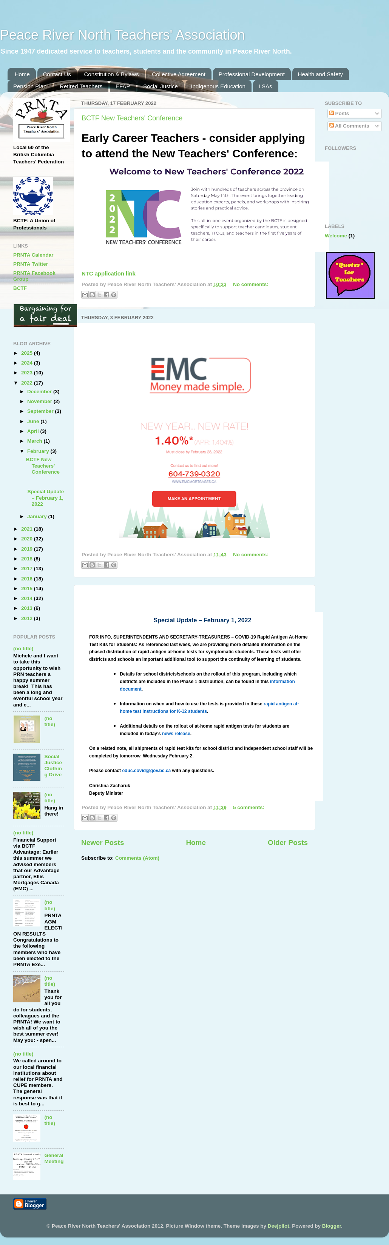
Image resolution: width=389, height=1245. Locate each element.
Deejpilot (278, 1226)
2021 (27, 529)
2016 (27, 579)
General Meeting (53, 1158)
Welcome (336, 236)
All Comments (349, 126)
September (41, 411)
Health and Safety (320, 74)
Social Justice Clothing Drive (53, 766)
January (37, 516)
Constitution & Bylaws (111, 74)
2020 (27, 539)
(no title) (23, 648)
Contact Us (57, 74)
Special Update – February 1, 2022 (45, 497)
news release (176, 733)
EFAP (123, 86)
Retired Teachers (81, 86)
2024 (27, 363)
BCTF (20, 288)
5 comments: (248, 807)
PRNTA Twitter (30, 264)
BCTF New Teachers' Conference (132, 118)
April (33, 431)
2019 (27, 549)
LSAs (265, 86)
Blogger (331, 1226)
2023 (27, 373)
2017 (27, 568)
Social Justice (160, 86)
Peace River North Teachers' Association (122, 35)
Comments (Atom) (137, 858)
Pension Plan (29, 86)
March (35, 441)
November (40, 401)
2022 (27, 383)
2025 (27, 353)
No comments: (251, 284)
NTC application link (109, 274)
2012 (27, 618)
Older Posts (288, 842)
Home (22, 74)
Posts (339, 113)
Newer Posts (102, 842)
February (39, 451)
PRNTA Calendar (33, 255)
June (33, 421)
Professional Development (252, 74)
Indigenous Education (218, 86)
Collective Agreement (178, 74)
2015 (27, 588)
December (40, 391)
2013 (27, 608)
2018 (27, 559)
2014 (27, 598)
